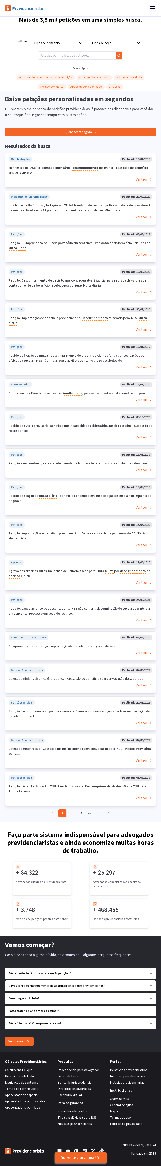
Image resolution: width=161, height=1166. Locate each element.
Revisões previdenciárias (127, 1076)
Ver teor (144, 179)
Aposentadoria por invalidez (25, 1101)
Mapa (114, 1111)
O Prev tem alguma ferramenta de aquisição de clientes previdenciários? (80, 986)
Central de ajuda (121, 1105)
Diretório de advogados (74, 1089)
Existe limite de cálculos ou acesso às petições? (80, 973)
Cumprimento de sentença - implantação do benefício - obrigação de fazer (63, 646)
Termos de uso (120, 1117)
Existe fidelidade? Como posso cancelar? (80, 1023)
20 (98, 813)
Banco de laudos (69, 1076)
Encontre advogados (72, 1111)
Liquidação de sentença (21, 1082)
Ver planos (19, 1041)
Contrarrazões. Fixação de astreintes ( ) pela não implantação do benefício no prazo (78, 393)
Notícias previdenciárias (75, 1124)
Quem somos (119, 1099)
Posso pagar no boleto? (80, 998)
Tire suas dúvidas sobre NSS (77, 1117)
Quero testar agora (80, 132)
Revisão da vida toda (19, 1076)
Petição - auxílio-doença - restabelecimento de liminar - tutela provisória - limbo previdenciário (78, 463)
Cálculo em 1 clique (18, 1070)
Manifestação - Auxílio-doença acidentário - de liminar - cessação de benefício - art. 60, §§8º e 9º (79, 170)
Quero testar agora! (80, 1158)
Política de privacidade (126, 1124)
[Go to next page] (108, 813)
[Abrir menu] (152, 8)
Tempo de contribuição (21, 1089)
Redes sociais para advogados (79, 1070)
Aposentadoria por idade (22, 1107)
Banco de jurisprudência (74, 1082)
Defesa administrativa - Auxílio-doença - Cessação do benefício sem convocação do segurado (76, 678)
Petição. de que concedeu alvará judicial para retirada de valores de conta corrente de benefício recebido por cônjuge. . (77, 283)
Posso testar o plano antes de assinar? (80, 1011)
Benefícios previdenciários (128, 1070)
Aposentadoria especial (22, 1095)
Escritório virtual (70, 1095)
